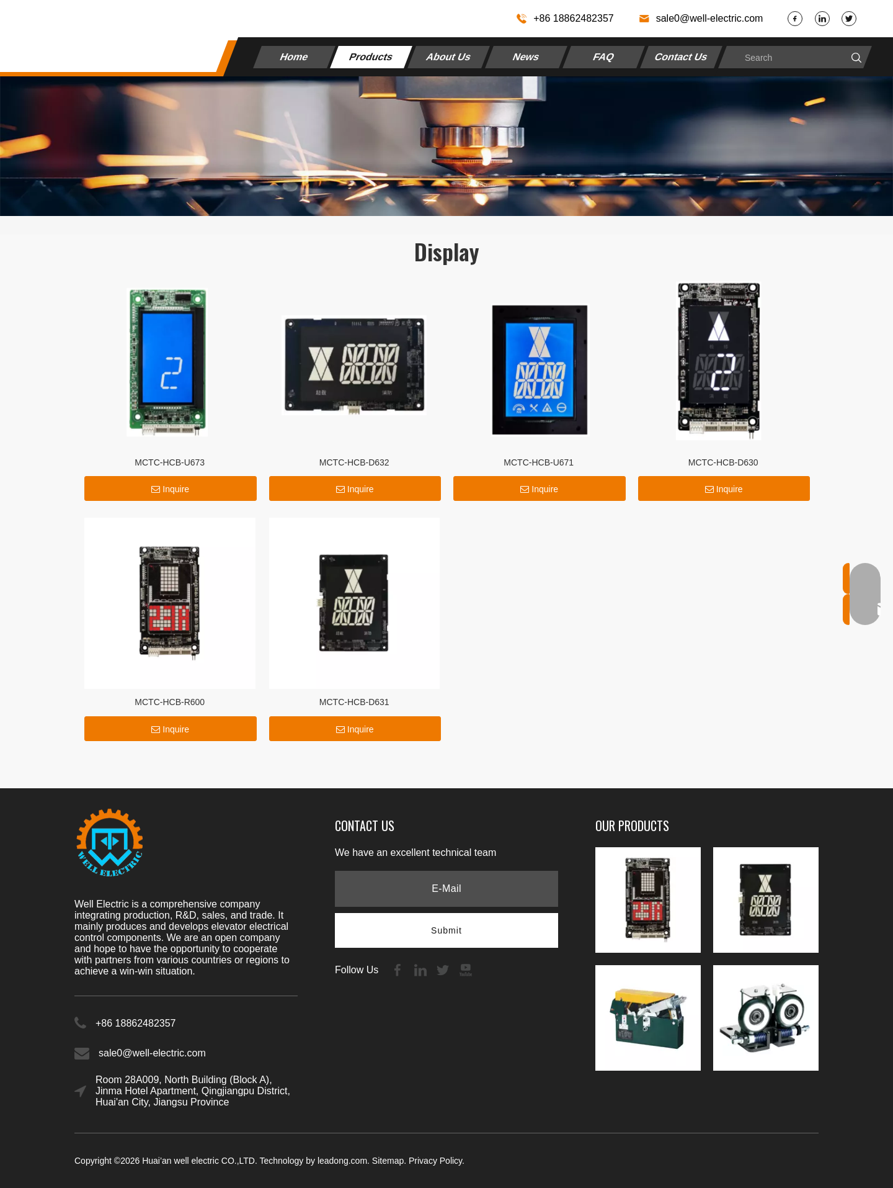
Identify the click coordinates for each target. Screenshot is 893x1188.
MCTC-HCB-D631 (354, 702)
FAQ (604, 57)
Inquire (170, 489)
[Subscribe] (446, 930)
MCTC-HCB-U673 (170, 462)
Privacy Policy (435, 1161)
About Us (449, 57)
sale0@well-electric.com (709, 18)
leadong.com (342, 1161)
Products (371, 57)
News (526, 57)
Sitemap (388, 1161)
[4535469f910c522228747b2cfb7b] (446, 146)
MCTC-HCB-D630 (723, 462)
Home (294, 57)
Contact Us (681, 57)
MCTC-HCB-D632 (354, 462)
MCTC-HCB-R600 (170, 702)
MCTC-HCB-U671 (539, 462)
